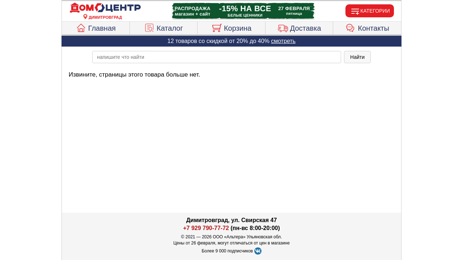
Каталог (163, 27)
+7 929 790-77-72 (206, 228)
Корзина (231, 27)
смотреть (283, 41)
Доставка (299, 27)
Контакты (367, 27)
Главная (96, 27)
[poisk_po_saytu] (216, 57)
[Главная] (105, 8)
